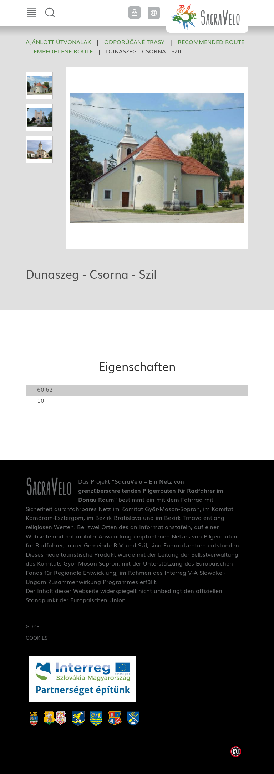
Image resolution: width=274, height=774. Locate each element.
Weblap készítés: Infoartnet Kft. (235, 751)
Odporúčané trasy (134, 41)
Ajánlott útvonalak (58, 41)
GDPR (33, 626)
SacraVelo (207, 16)
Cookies (36, 637)
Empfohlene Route (63, 51)
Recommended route (211, 41)
